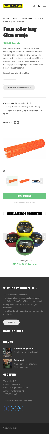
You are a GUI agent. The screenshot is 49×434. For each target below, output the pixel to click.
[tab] (24, 196)
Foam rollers (27, 18)
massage (30, 110)
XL (7, 113)
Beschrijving (24, 196)
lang (21, 110)
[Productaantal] (9, 82)
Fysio (15, 18)
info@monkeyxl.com (19, 387)
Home (6, 18)
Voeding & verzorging (30, 106)
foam (13, 110)
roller (40, 110)
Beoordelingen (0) (24, 202)
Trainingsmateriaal (11, 106)
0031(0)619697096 (23, 400)
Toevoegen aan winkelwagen (19, 87)
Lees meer (11, 322)
